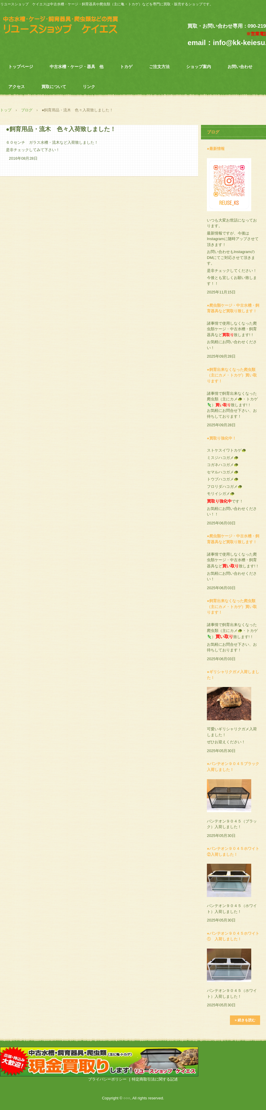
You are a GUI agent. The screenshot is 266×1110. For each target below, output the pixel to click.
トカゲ (126, 66)
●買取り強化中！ (221, 438)
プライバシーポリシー (107, 1079)
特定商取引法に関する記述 (155, 1079)
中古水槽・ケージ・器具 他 (76, 66)
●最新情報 (216, 148)
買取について (53, 86)
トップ (6, 110)
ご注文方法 (159, 66)
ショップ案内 (198, 66)
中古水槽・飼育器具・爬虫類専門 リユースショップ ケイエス (67, 26)
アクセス (16, 86)
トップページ (20, 66)
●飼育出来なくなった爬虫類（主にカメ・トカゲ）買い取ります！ (232, 375)
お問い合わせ (240, 66)
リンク (89, 86)
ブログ (27, 110)
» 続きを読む (245, 1020)
